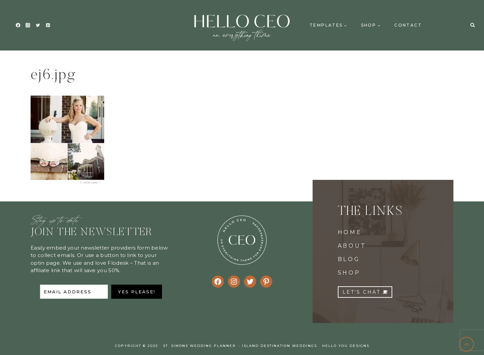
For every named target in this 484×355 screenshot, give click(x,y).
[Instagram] (28, 25)
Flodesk (118, 263)
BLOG (349, 259)
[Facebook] (18, 25)
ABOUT (352, 246)
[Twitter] (37, 25)
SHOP (349, 272)
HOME (350, 232)
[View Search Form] (472, 25)
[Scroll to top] (466, 344)
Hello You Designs (345, 346)
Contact (408, 25)
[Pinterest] (47, 25)
